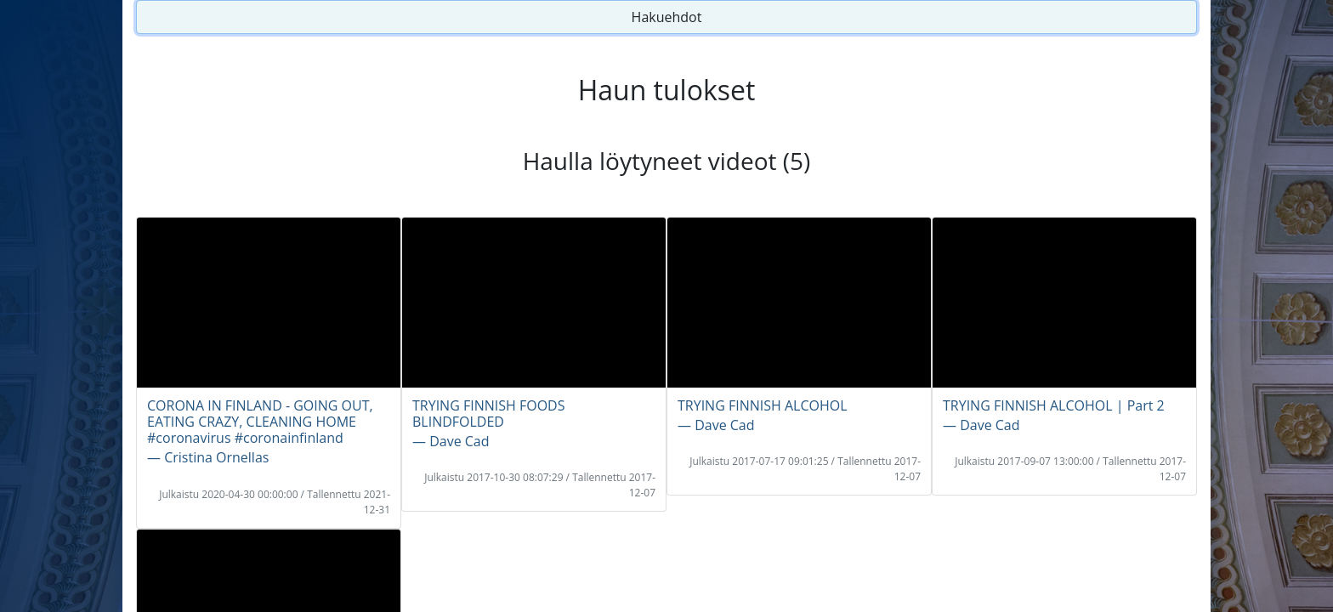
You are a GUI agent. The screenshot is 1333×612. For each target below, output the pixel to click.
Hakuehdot (667, 17)
